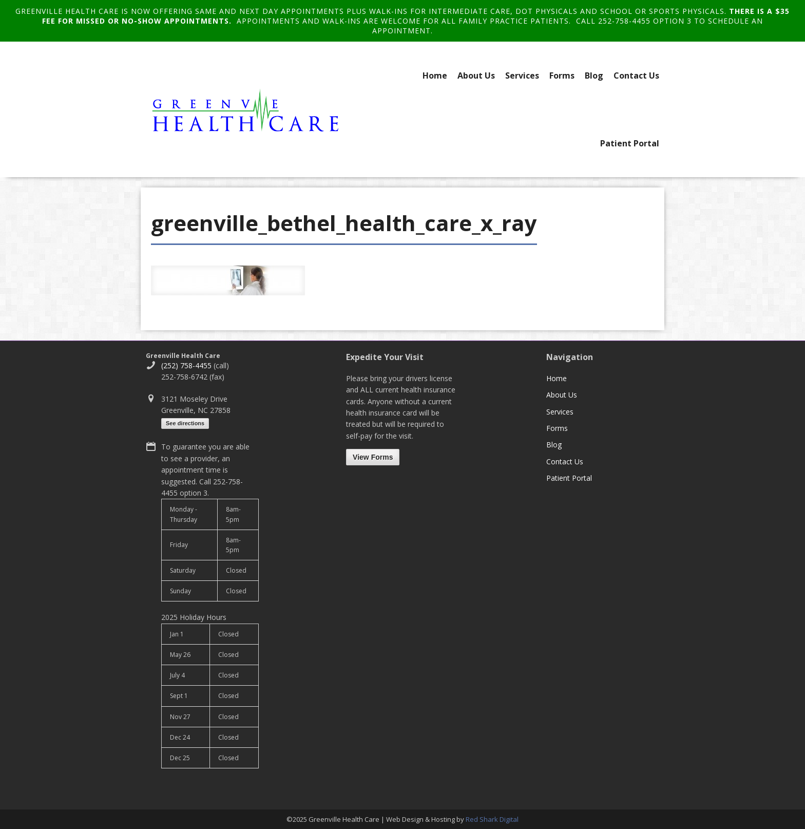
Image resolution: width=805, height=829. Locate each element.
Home (435, 75)
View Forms (373, 457)
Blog (594, 75)
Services (522, 75)
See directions (185, 423)
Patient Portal (629, 143)
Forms (561, 75)
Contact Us (636, 75)
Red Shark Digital (492, 819)
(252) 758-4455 (186, 365)
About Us (476, 75)
